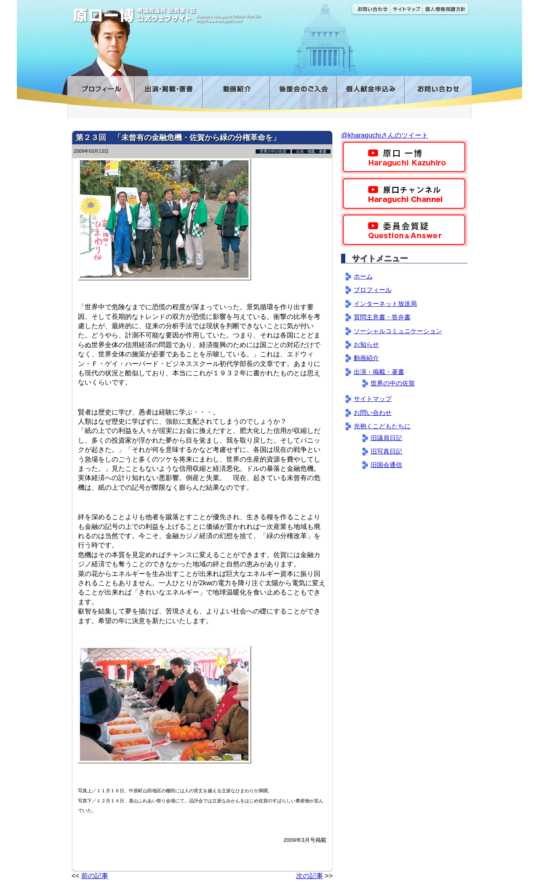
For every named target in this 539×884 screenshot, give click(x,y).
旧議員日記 (386, 437)
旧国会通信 (386, 464)
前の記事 (94, 875)
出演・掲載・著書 (168, 94)
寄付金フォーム (370, 94)
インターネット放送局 (385, 303)
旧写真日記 (386, 451)
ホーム (363, 276)
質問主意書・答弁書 (382, 317)
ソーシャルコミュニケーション (398, 330)
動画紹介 (236, 94)
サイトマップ (406, 9)
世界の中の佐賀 (273, 151)
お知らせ (366, 344)
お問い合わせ (370, 9)
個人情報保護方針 (445, 9)
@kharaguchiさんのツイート (384, 135)
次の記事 (309, 875)
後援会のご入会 (303, 94)
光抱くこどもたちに (382, 426)
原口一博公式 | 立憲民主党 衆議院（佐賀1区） (192, 12)
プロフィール (100, 94)
